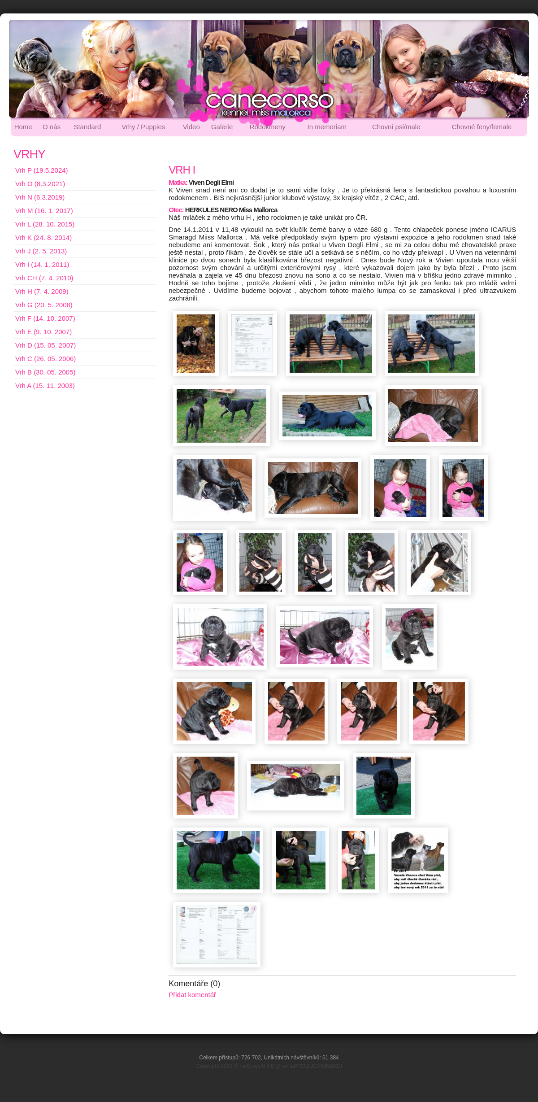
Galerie (222, 127)
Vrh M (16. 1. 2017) (44, 210)
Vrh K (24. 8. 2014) (43, 237)
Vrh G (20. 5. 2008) (44, 305)
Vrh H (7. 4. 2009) (42, 291)
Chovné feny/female (482, 127)
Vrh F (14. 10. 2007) (45, 318)
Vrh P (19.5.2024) (41, 170)
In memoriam (327, 127)
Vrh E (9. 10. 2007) (43, 331)
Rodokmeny (268, 127)
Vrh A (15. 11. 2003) (45, 385)
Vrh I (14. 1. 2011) (42, 264)
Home (23, 127)
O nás (52, 127)
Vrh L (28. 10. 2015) (44, 224)
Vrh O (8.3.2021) (40, 183)
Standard (87, 127)
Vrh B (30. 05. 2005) (45, 372)
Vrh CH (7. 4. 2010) (44, 278)
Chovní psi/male (396, 127)
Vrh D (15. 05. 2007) (45, 345)
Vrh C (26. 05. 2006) (45, 358)
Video (191, 127)
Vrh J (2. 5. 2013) (41, 251)
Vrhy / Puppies (143, 127)
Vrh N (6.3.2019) (40, 197)
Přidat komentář (192, 994)
